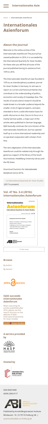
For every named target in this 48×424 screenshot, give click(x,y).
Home (5, 18)
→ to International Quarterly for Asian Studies (23, 180)
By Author (7, 265)
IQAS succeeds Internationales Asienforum (12, 298)
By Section (7, 269)
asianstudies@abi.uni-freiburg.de (17, 418)
